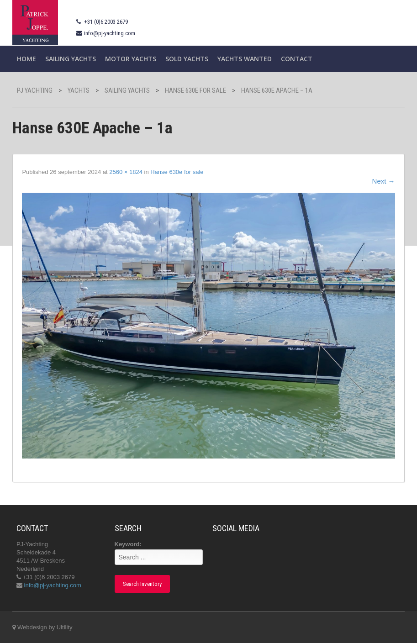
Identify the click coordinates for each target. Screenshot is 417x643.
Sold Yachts (186, 58)
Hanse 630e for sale (176, 172)
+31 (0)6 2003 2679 (106, 21)
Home (26, 58)
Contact (296, 58)
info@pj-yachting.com (109, 33)
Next (383, 181)
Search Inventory (142, 583)
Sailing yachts (70, 58)
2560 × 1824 (126, 172)
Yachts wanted (244, 58)
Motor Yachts (130, 58)
